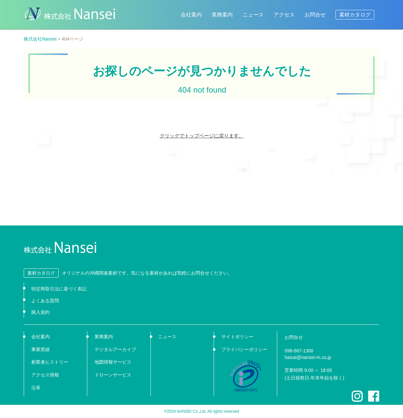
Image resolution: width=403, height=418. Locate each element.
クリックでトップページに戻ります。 (202, 135)
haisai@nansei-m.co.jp (307, 357)
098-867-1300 (298, 350)
